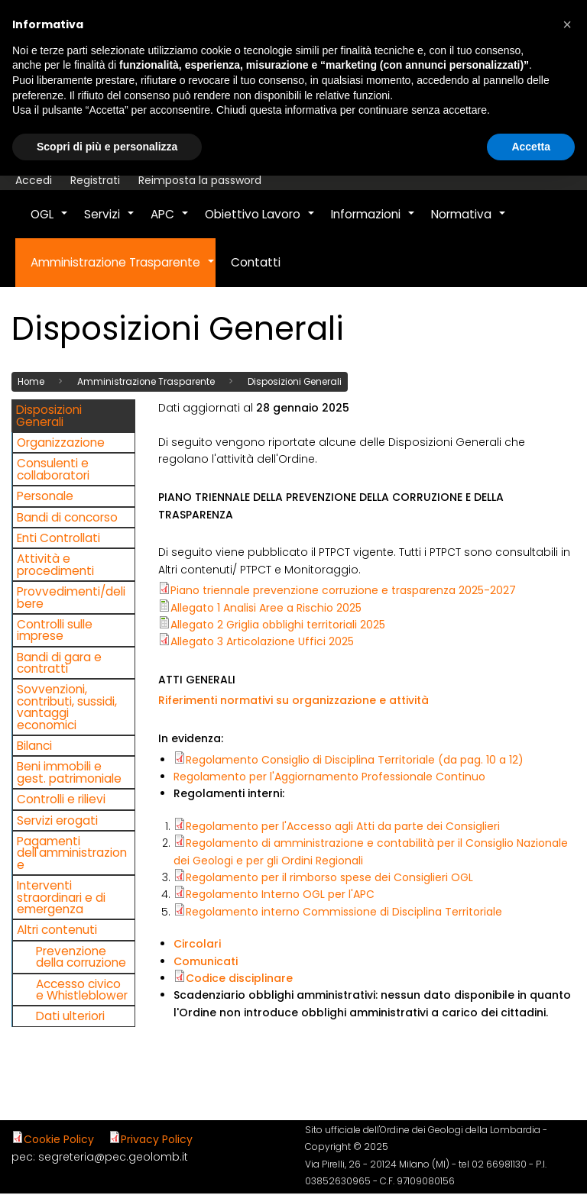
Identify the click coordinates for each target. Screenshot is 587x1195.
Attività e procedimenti (55, 564)
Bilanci (34, 745)
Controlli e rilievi (61, 799)
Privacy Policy (157, 1138)
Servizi (109, 222)
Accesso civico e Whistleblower (82, 989)
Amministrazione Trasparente (123, 270)
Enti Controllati (58, 537)
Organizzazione (61, 442)
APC (170, 222)
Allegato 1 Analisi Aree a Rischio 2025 (266, 607)
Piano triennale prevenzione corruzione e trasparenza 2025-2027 (343, 590)
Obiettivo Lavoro (260, 222)
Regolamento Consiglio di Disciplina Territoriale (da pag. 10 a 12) (355, 759)
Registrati (95, 180)
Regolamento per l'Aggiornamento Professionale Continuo (329, 775)
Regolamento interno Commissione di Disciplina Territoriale (344, 911)
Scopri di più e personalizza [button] (107, 146)
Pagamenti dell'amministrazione (72, 852)
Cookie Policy (59, 1138)
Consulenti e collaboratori (53, 469)
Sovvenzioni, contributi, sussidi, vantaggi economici (67, 706)
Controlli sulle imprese (54, 629)
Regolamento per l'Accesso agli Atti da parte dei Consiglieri (343, 825)
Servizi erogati (57, 820)
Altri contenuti (57, 930)
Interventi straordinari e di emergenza (61, 897)
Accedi (33, 180)
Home (31, 381)
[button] (567, 24)
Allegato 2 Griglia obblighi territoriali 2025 (277, 623)
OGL (50, 222)
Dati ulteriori (70, 1016)
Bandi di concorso (67, 517)
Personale (45, 496)
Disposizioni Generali (295, 381)
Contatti (256, 262)
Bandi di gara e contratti (59, 662)
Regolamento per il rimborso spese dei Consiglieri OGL (329, 876)
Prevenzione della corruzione (81, 956)
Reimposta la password (199, 180)
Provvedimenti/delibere (71, 597)
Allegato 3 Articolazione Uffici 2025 (262, 641)
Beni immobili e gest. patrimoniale (69, 772)
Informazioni (373, 222)
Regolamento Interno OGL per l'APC (280, 894)
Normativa (469, 222)
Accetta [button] (530, 146)
